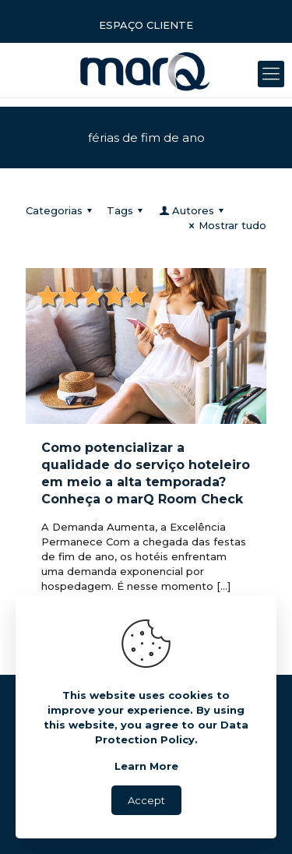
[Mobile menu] (271, 74)
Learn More (146, 766)
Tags (127, 210)
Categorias (61, 210)
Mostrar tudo (225, 225)
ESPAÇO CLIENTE (146, 25)
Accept (146, 800)
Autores (192, 210)
